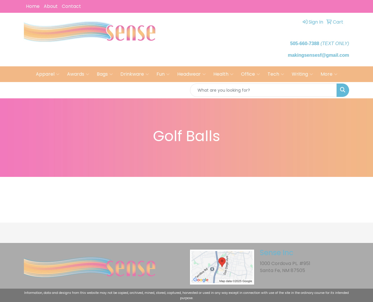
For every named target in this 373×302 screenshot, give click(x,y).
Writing (302, 74)
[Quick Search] (263, 90)
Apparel (47, 74)
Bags (105, 74)
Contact (71, 6)
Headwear (191, 74)
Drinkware (134, 74)
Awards (78, 74)
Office (250, 74)
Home (33, 6)
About (51, 6)
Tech (276, 74)
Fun (163, 74)
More (329, 74)
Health (223, 74)
